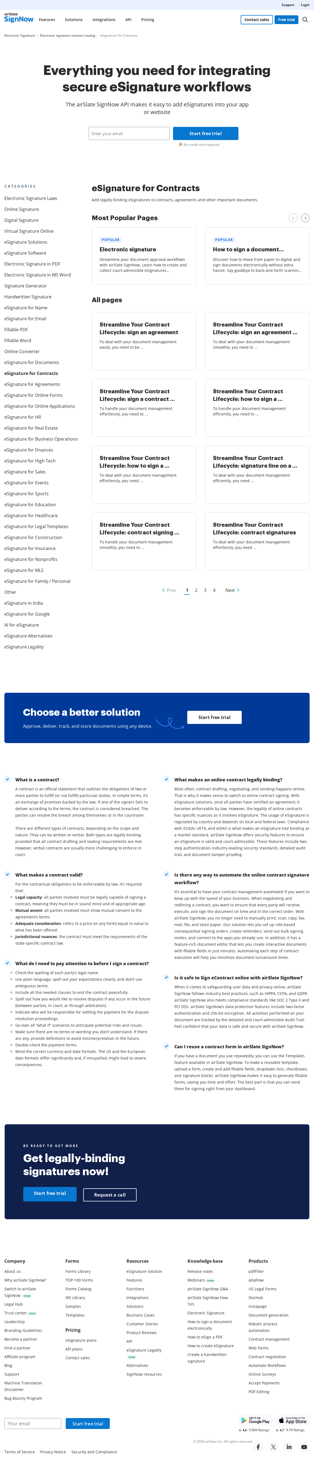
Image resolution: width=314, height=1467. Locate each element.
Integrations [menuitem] (104, 19)
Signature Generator (25, 286)
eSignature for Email (25, 319)
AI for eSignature (21, 625)
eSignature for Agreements (32, 384)
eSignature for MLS (24, 570)
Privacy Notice (53, 1450)
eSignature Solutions (25, 242)
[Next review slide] (305, 218)
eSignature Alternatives (28, 636)
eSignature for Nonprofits (30, 559)
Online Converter (22, 351)
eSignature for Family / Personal (37, 581)
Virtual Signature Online (29, 231)
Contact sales (256, 19)
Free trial (286, 19)
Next (230, 590)
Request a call (110, 1194)
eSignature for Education (30, 505)
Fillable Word (17, 340)
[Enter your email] (129, 133)
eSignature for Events (26, 483)
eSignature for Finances (28, 450)
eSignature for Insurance (30, 548)
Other (10, 592)
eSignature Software (25, 253)
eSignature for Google (27, 614)
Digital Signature (21, 220)
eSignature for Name (25, 308)
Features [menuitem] (47, 19)
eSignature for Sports (26, 494)
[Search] (305, 19)
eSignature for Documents (31, 362)
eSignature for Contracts (31, 373)
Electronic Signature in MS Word (37, 275)
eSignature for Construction (33, 537)
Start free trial (205, 133)
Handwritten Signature (27, 297)
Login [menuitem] (305, 4)
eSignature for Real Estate (31, 428)
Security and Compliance (94, 1450)
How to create (211, 1344)
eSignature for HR (22, 417)
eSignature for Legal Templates (36, 526)
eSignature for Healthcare (31, 516)
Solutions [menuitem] (74, 19)
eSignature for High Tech (30, 461)
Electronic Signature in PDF (32, 264)
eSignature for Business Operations (38, 439)
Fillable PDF (16, 330)
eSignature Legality (24, 647)
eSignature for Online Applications (38, 406)
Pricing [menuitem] (147, 19)
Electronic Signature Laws (30, 198)
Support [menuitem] (288, 4)
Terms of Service (19, 1450)
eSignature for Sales (25, 472)
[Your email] (32, 1422)
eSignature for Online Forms (33, 395)
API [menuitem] (128, 19)
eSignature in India (23, 603)
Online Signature (21, 209)
